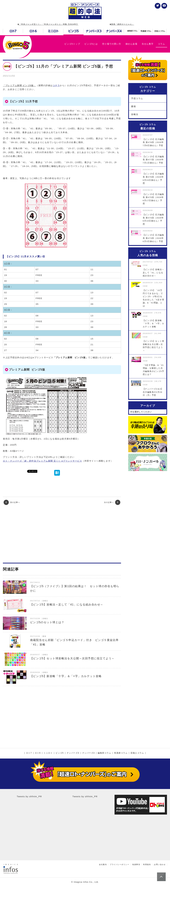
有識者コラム (121, 753)
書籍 (133, 106)
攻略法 (134, 114)
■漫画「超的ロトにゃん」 (122, 24)
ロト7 (29, 753)
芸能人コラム (137, 753)
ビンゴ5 (60, 753)
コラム (161, 44)
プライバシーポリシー (119, 864)
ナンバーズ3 (73, 753)
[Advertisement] (62, 534)
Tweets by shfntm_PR (29, 796)
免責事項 (136, 864)
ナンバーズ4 (88, 753)
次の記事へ (112, 502)
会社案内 (103, 864)
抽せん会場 (131, 44)
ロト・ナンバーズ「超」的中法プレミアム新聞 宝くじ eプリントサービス (42, 461)
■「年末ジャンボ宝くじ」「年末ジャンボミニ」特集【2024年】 (48, 24)
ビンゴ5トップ (72, 44)
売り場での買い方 (111, 44)
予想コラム (137, 98)
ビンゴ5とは (91, 44)
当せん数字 (148, 44)
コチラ (56, 85)
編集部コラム (104, 753)
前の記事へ (12, 502)
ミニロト (48, 753)
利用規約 (147, 864)
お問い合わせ (160, 864)
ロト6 (38, 753)
